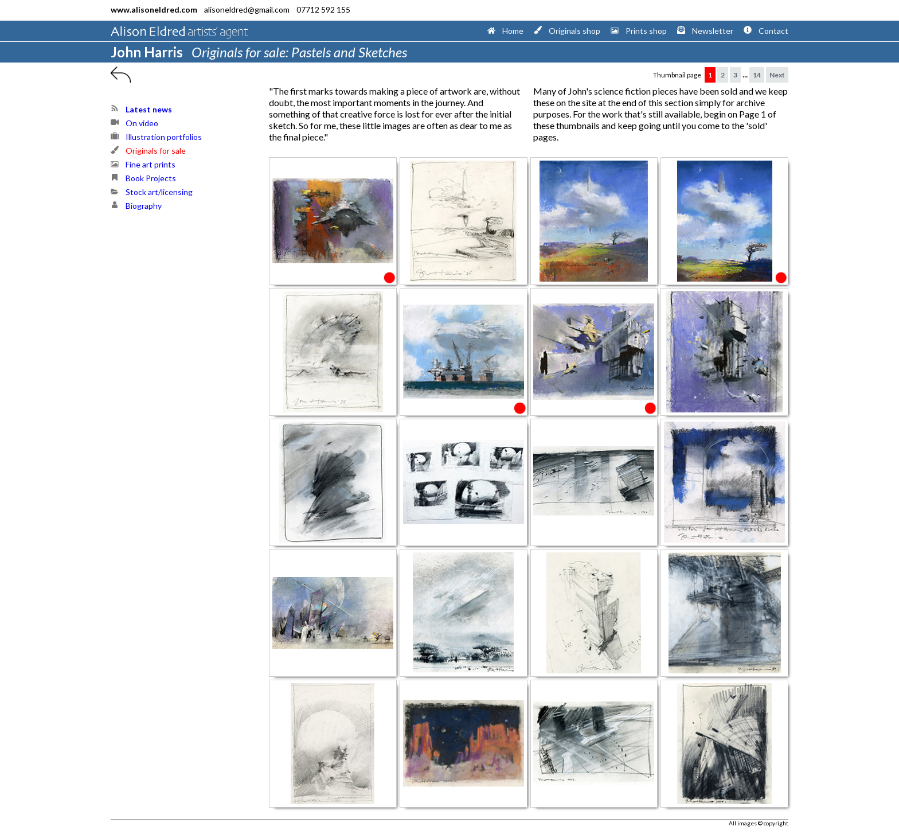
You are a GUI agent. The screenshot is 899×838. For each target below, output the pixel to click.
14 (757, 75)
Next (777, 75)
